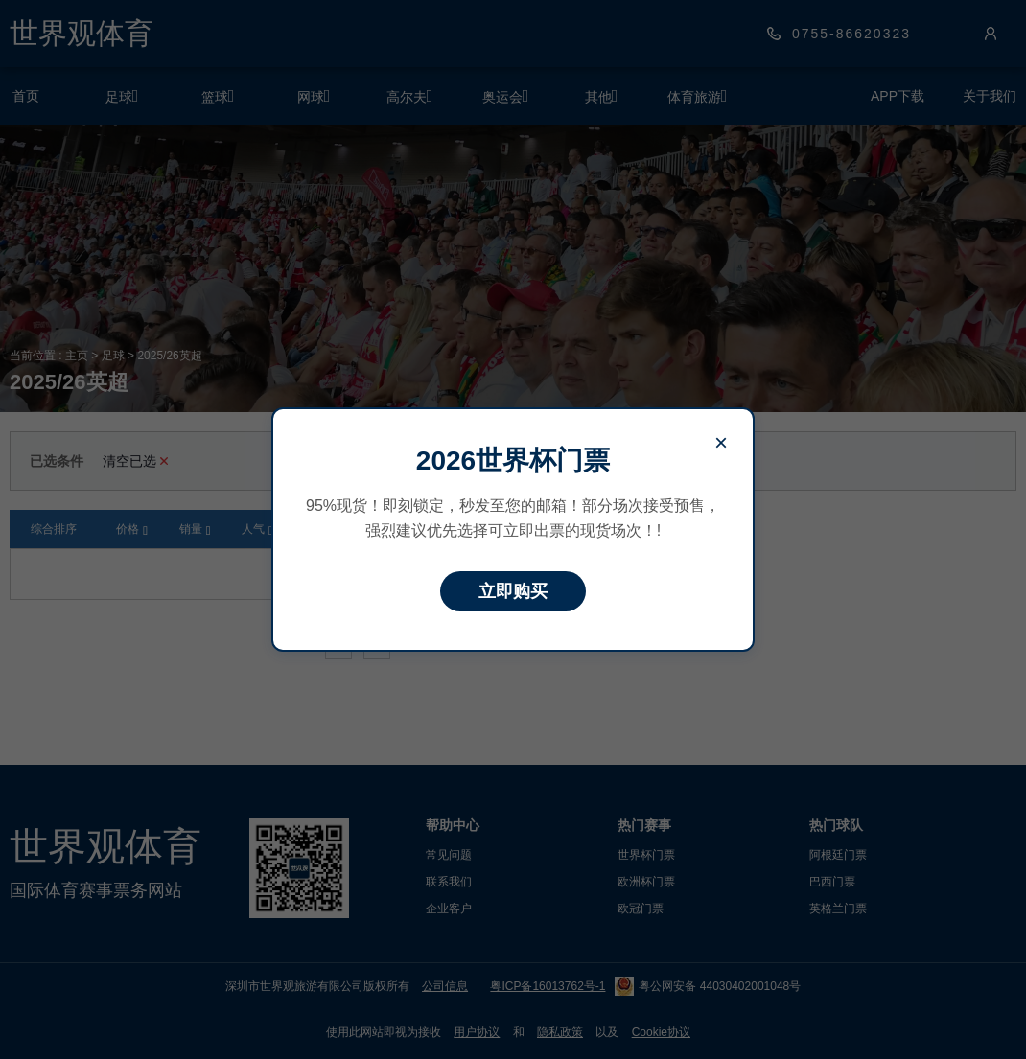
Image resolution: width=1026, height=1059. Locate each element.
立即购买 (513, 591)
